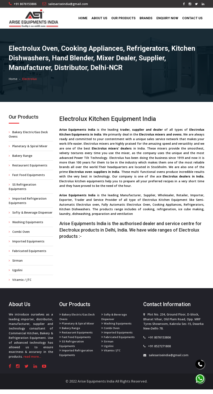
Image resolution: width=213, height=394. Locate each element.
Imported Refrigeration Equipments (28, 207)
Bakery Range (20, 162)
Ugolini (15, 276)
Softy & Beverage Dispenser (30, 218)
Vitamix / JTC (20, 286)
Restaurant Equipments (28, 171)
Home (83, 18)
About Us (99, 18)
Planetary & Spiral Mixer (28, 152)
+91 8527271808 (159, 352)
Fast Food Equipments (27, 181)
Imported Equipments (26, 247)
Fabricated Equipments (27, 257)
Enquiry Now (167, 18)
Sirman (16, 267)
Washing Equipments (26, 228)
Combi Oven (19, 238)
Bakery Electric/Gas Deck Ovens (28, 140)
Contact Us (192, 18)
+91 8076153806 (25, 4)
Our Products (123, 18)
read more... (32, 362)
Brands (146, 18)
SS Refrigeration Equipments (22, 193)
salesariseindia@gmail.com (68, 4)
